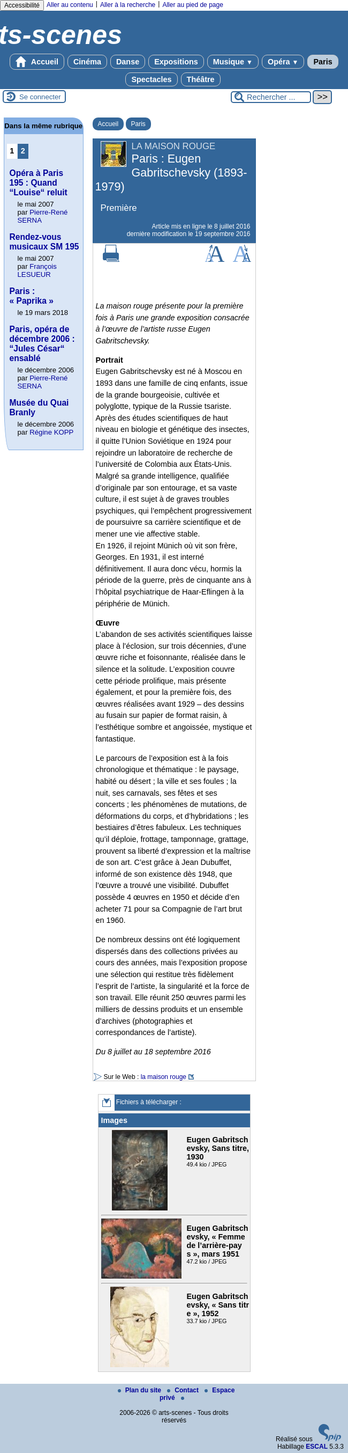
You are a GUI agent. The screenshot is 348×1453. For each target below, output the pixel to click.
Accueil (37, 61)
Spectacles (151, 79)
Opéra (283, 61)
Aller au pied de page (192, 5)
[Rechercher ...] (271, 97)
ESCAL (317, 1446)
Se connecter (40, 97)
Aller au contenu (70, 5)
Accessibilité (22, 5)
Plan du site (140, 1390)
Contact (183, 1390)
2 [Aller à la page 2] (23, 150)
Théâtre (201, 79)
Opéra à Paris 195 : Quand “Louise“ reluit (38, 182)
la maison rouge (163, 1077)
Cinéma (87, 61)
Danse (127, 61)
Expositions (176, 61)
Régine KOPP (51, 432)
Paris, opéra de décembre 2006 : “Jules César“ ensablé (42, 344)
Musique (233, 61)
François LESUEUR (37, 270)
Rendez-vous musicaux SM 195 (44, 241)
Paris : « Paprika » (32, 296)
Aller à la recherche (127, 5)
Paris (322, 61)
